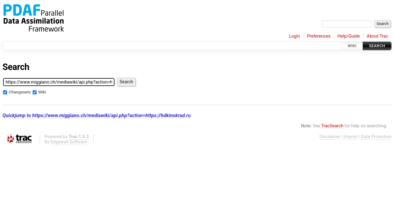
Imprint (351, 136)
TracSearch (332, 126)
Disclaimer (330, 136)
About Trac (377, 36)
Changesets (20, 91)
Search (377, 45)
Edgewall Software (68, 142)
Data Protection (376, 136)
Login (294, 36)
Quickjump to (96, 115)
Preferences (319, 36)
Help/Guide (349, 36)
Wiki (352, 45)
